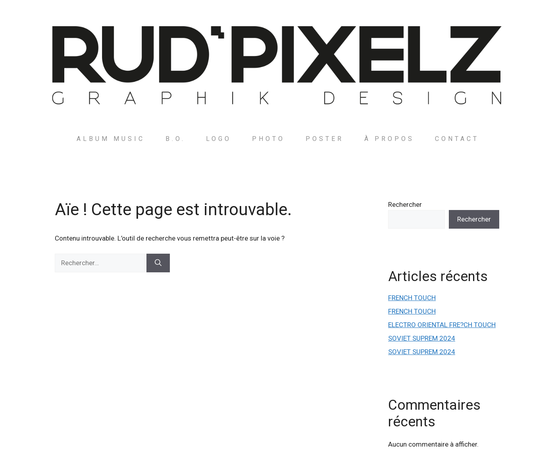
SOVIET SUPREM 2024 (421, 338)
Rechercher (405, 204)
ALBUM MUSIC (111, 139)
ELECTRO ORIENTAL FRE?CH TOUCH (442, 325)
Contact (457, 139)
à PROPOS (389, 139)
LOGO (218, 139)
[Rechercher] (158, 263)
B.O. (175, 139)
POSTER (325, 139)
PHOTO (268, 139)
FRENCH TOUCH (412, 298)
